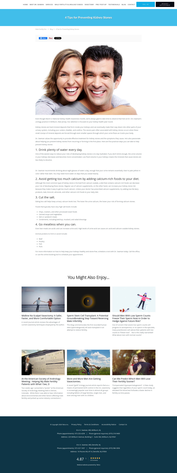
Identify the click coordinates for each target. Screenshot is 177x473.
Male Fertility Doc (41, 29)
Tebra (98, 465)
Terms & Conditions (91, 424)
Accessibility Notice (109, 424)
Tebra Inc (65, 425)
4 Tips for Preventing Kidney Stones (67, 29)
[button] (165, 4)
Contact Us (123, 424)
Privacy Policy (76, 424)
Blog (51, 29)
